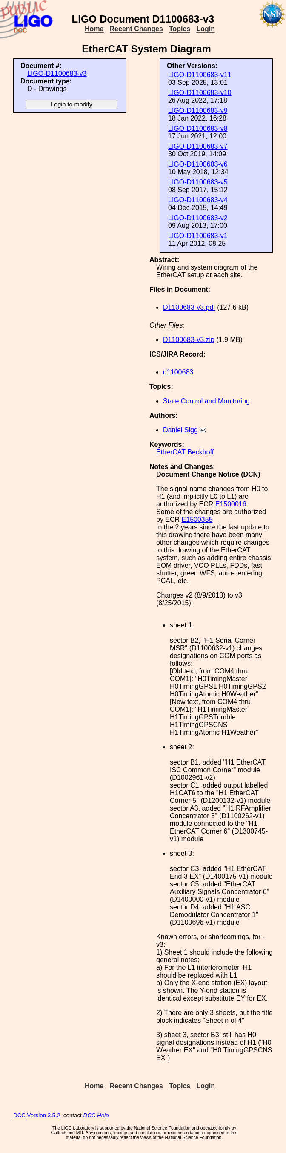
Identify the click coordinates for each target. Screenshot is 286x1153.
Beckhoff (200, 452)
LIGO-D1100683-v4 (198, 200)
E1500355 (197, 519)
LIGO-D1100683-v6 (198, 164)
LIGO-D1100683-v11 (200, 74)
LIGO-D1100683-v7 (198, 146)
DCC (19, 1115)
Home (94, 28)
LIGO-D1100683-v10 (200, 92)
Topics (179, 28)
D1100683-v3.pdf (189, 307)
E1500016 (230, 504)
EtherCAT (171, 452)
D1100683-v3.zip (188, 339)
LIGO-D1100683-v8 (198, 128)
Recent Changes (136, 28)
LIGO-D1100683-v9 (198, 110)
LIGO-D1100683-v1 (198, 235)
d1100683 (178, 372)
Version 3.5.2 (43, 1115)
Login (205, 28)
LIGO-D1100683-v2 (198, 217)
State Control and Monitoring (206, 401)
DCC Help (96, 1115)
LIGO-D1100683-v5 (198, 182)
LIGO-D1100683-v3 (57, 73)
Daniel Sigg (180, 430)
